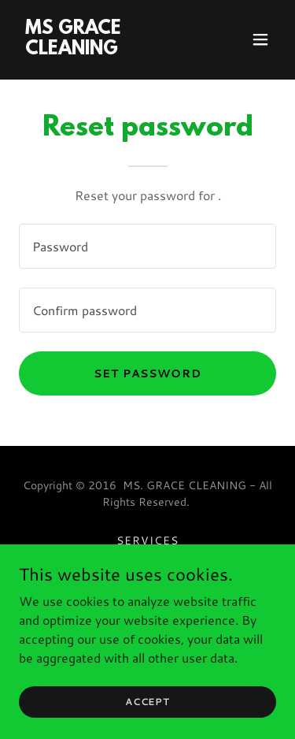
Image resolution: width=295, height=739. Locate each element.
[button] (260, 39)
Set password (148, 373)
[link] (109, 49)
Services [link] (147, 540)
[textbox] (147, 246)
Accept (147, 701)
